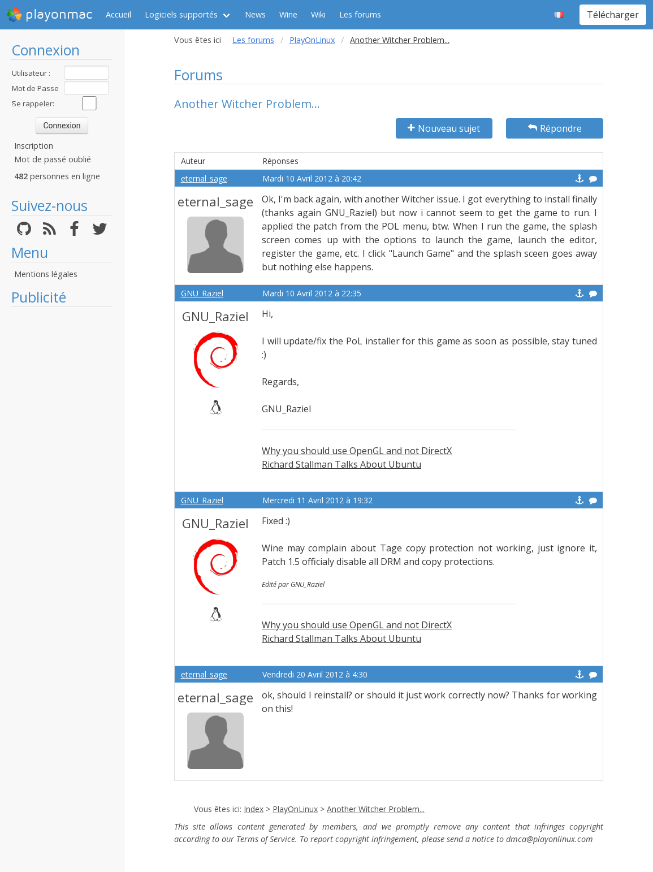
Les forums (360, 14)
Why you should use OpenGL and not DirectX (357, 450)
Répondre (555, 128)
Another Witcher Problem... (376, 809)
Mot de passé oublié (52, 159)
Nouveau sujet (444, 128)
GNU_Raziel (202, 293)
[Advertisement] (62, 481)
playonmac (49, 15)
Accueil (118, 14)
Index (253, 809)
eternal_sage (204, 178)
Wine (288, 14)
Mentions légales (45, 274)
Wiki (318, 14)
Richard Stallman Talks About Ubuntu (341, 464)
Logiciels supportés (181, 14)
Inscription (33, 145)
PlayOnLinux (312, 39)
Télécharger (613, 14)
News (255, 14)
